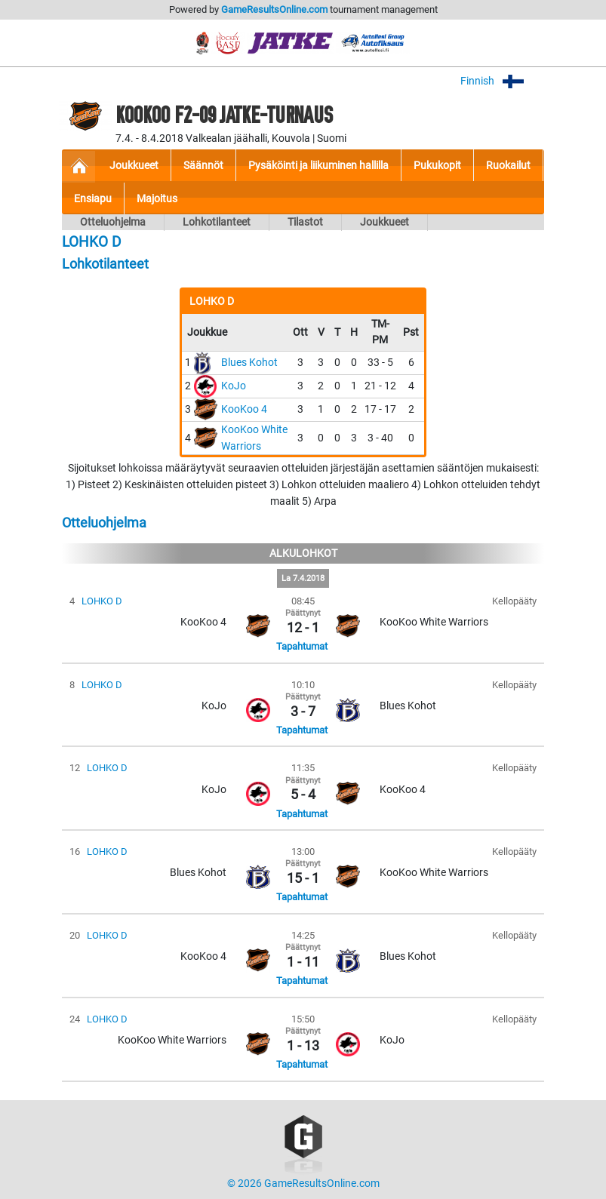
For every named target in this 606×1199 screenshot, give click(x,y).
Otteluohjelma (113, 222)
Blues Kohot (249, 362)
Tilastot (305, 222)
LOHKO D (102, 601)
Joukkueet (384, 222)
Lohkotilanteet (217, 222)
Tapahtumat (302, 646)
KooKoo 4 (244, 409)
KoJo (233, 386)
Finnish (502, 81)
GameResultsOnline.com (274, 9)
